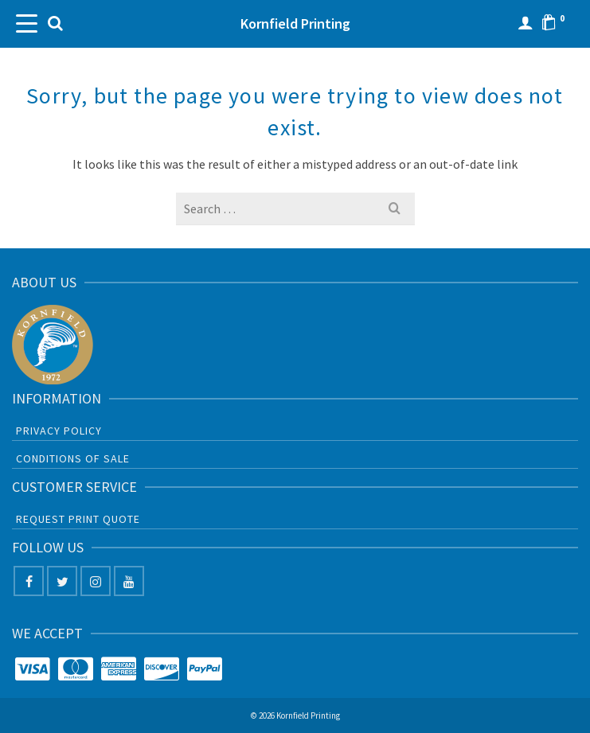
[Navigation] (28, 24)
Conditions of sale (73, 458)
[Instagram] (95, 581)
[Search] (55, 24)
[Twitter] (62, 581)
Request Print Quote (78, 519)
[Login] (525, 24)
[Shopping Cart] (557, 24)
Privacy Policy (59, 430)
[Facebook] (29, 581)
